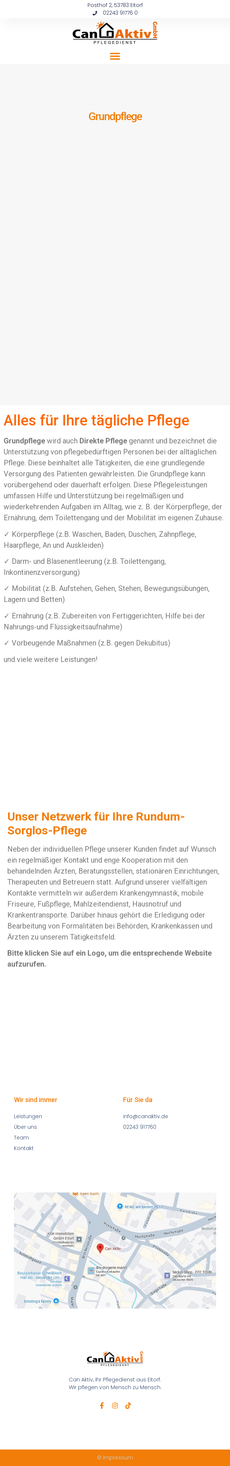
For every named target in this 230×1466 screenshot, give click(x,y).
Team (21, 1137)
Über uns (25, 1127)
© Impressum (115, 1457)
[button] (115, 56)
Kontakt (24, 1148)
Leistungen (28, 1116)
